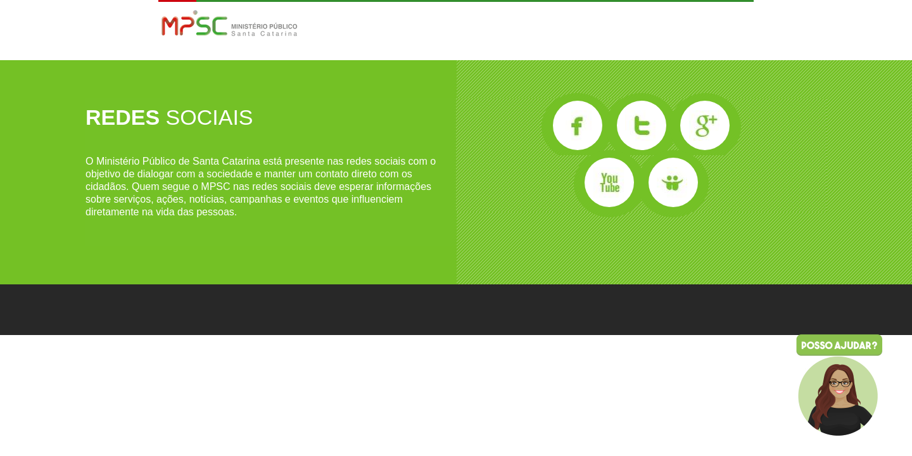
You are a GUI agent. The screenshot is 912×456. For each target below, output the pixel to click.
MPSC (229, 24)
